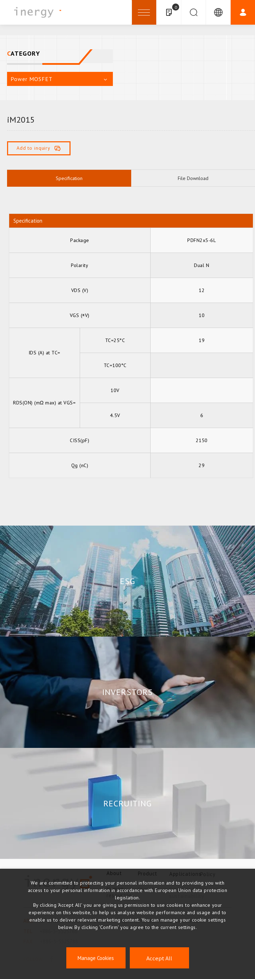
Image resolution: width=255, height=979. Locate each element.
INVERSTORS (127, 692)
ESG (127, 581)
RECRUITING (127, 803)
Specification (69, 178)
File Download (193, 178)
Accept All (159, 958)
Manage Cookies (96, 958)
